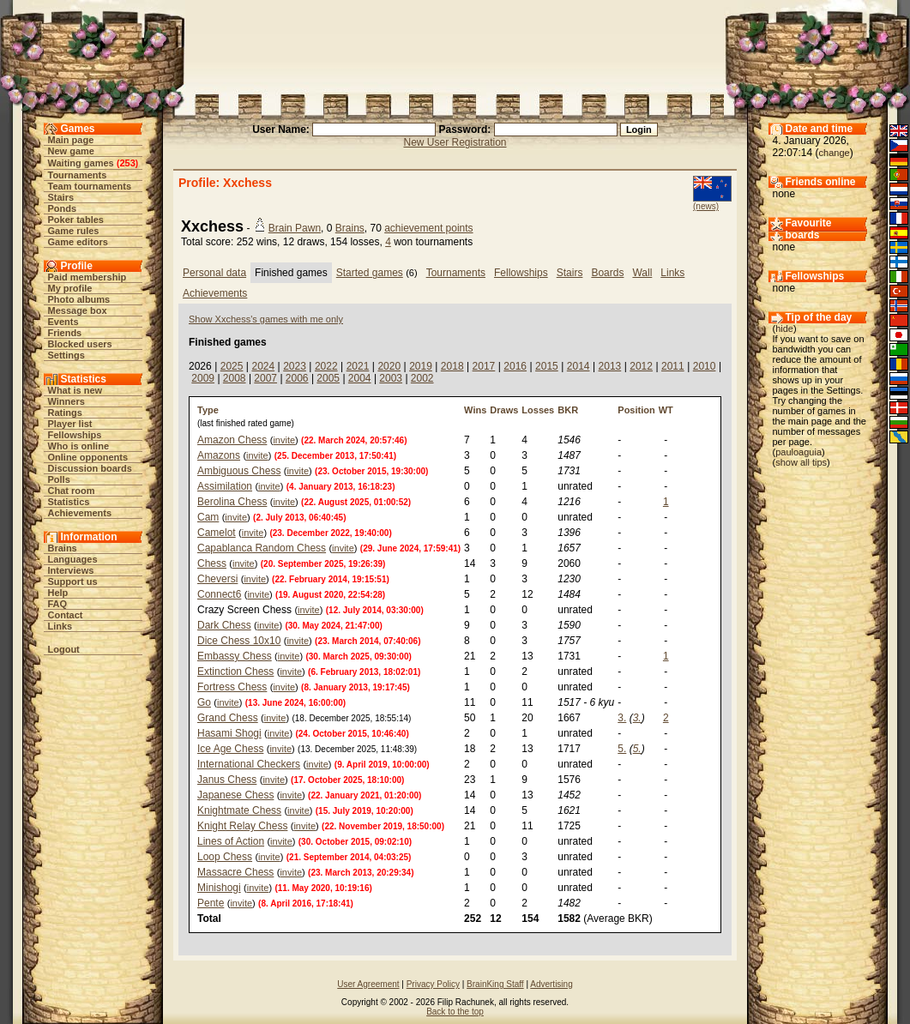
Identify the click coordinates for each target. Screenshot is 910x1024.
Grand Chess (227, 718)
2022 (326, 366)
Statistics (69, 502)
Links (60, 626)
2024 (262, 366)
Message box (77, 310)
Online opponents (88, 457)
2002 (422, 378)
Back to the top (455, 1011)
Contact (65, 615)
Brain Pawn (294, 228)
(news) (706, 206)
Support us (73, 581)
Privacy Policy (433, 984)
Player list (70, 424)
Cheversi (217, 579)
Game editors (78, 242)
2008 (234, 378)
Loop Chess (224, 857)
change (834, 153)
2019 (420, 366)
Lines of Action (230, 841)
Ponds (62, 208)
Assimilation (224, 486)
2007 (265, 378)
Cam (208, 517)
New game (71, 151)
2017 (484, 366)
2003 (390, 378)
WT (666, 410)
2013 (610, 366)
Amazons (218, 455)
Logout (64, 649)
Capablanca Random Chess (261, 548)
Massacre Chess (235, 872)
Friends (65, 333)
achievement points (428, 228)
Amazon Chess (232, 440)
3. (622, 718)
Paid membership (87, 277)
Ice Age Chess (230, 749)
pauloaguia (798, 452)
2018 (452, 366)
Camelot (216, 533)
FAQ (58, 604)
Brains (62, 548)
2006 (297, 378)
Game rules (73, 231)
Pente (210, 903)
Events (63, 321)
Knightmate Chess (239, 810)
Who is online (79, 446)
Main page (71, 140)
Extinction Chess (235, 672)
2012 (641, 366)
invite (284, 440)
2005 (328, 378)
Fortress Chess (232, 687)
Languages (73, 559)
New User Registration (454, 142)
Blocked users (80, 344)
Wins (475, 410)
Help (58, 592)
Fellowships (75, 435)
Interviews (71, 570)
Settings (66, 355)
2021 (358, 366)
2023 (294, 366)
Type (208, 410)
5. (622, 749)
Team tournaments (90, 186)
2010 (704, 366)
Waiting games (81, 163)
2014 (578, 366)
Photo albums (79, 299)
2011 (672, 366)
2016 (515, 366)
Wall (642, 273)
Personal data (214, 273)
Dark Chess (224, 625)
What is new (75, 390)
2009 (202, 378)
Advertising (551, 984)
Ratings (65, 412)
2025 (232, 366)
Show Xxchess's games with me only (266, 319)
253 (127, 163)
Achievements (80, 513)
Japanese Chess (235, 795)
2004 (359, 378)
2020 (389, 366)
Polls (59, 479)
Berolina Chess (232, 502)
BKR (567, 410)
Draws (504, 410)
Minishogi (219, 888)
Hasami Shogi (229, 733)
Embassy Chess (234, 656)
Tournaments (77, 175)
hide (784, 328)
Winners (66, 401)
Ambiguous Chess (238, 471)
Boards (607, 273)
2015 (546, 366)
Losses (537, 410)
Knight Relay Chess (242, 826)
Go (204, 702)
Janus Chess (226, 780)
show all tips (801, 462)
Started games (369, 273)
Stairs (61, 197)
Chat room (71, 490)
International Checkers (248, 764)
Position (636, 410)
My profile (70, 288)
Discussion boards (90, 468)
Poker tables (76, 219)
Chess (211, 563)
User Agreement (368, 984)
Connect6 (219, 594)
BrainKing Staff (495, 984)
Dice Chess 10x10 (238, 641)
